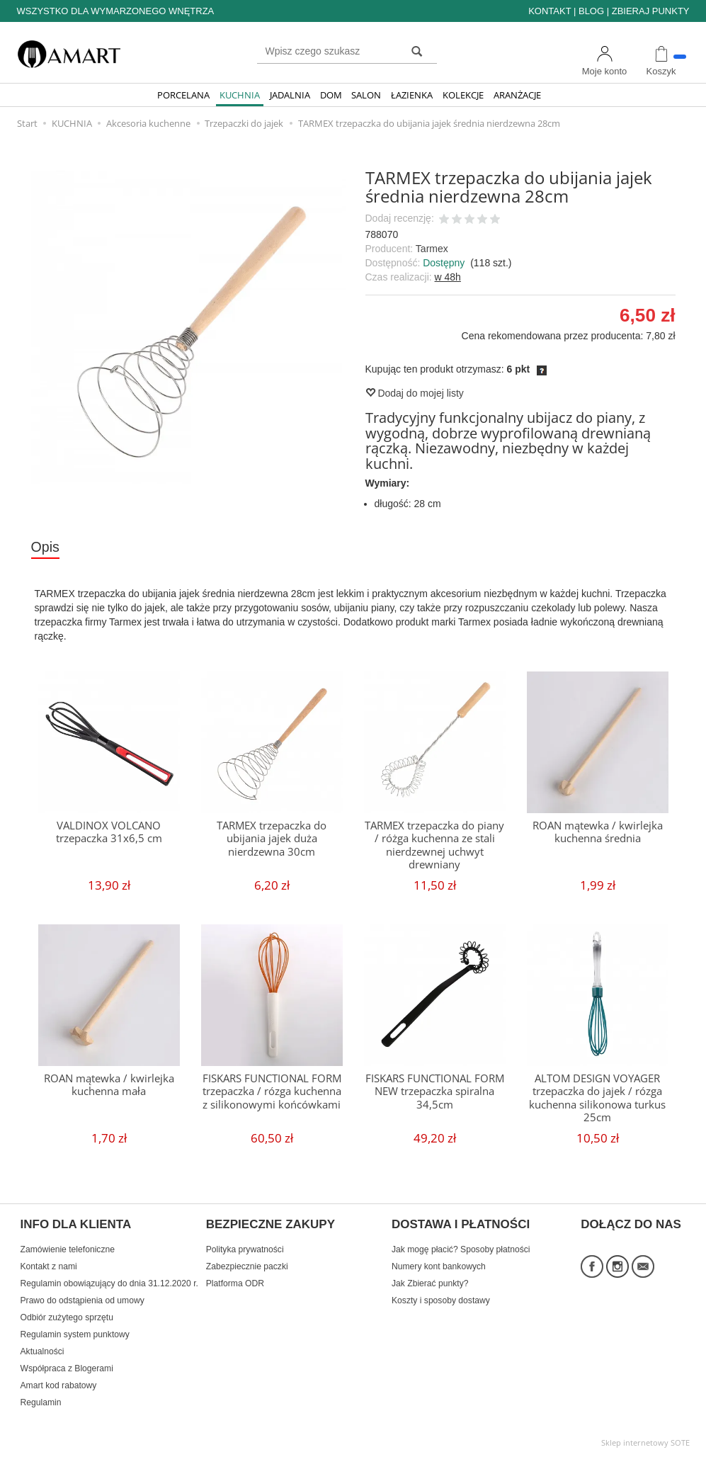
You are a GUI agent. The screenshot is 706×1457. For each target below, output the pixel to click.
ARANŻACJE (517, 95)
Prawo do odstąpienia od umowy (82, 1300)
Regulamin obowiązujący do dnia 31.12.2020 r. (109, 1283)
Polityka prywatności (245, 1249)
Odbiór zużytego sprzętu (67, 1317)
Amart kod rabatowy (59, 1385)
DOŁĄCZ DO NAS (631, 1224)
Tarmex (432, 248)
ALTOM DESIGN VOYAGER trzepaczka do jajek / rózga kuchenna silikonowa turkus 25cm (597, 1098)
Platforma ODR (235, 1283)
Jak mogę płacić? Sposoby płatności (461, 1249)
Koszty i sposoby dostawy (441, 1300)
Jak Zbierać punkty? (430, 1283)
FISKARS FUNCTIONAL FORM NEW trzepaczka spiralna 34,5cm (434, 1091)
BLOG (591, 11)
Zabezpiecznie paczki (247, 1266)
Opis (45, 547)
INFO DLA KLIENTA (76, 1224)
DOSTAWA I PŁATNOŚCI (461, 1224)
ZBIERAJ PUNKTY (651, 11)
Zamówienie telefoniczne (68, 1249)
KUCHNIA (240, 95)
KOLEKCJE (463, 95)
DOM (331, 95)
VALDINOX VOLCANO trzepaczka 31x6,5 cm (109, 832)
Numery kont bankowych (439, 1266)
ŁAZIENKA (412, 95)
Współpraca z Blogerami (67, 1368)
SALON (366, 95)
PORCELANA (183, 95)
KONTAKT (549, 11)
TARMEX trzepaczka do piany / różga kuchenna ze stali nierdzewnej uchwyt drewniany (434, 845)
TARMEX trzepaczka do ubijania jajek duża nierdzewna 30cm (271, 838)
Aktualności (42, 1351)
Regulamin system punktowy (75, 1334)
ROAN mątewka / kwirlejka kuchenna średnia (598, 832)
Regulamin (41, 1402)
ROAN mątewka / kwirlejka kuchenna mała (109, 1085)
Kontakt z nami (49, 1266)
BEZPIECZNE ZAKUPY (270, 1224)
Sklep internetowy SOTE (645, 1442)
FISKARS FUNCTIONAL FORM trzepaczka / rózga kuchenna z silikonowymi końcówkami (272, 1091)
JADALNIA (290, 95)
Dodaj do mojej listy (414, 393)
